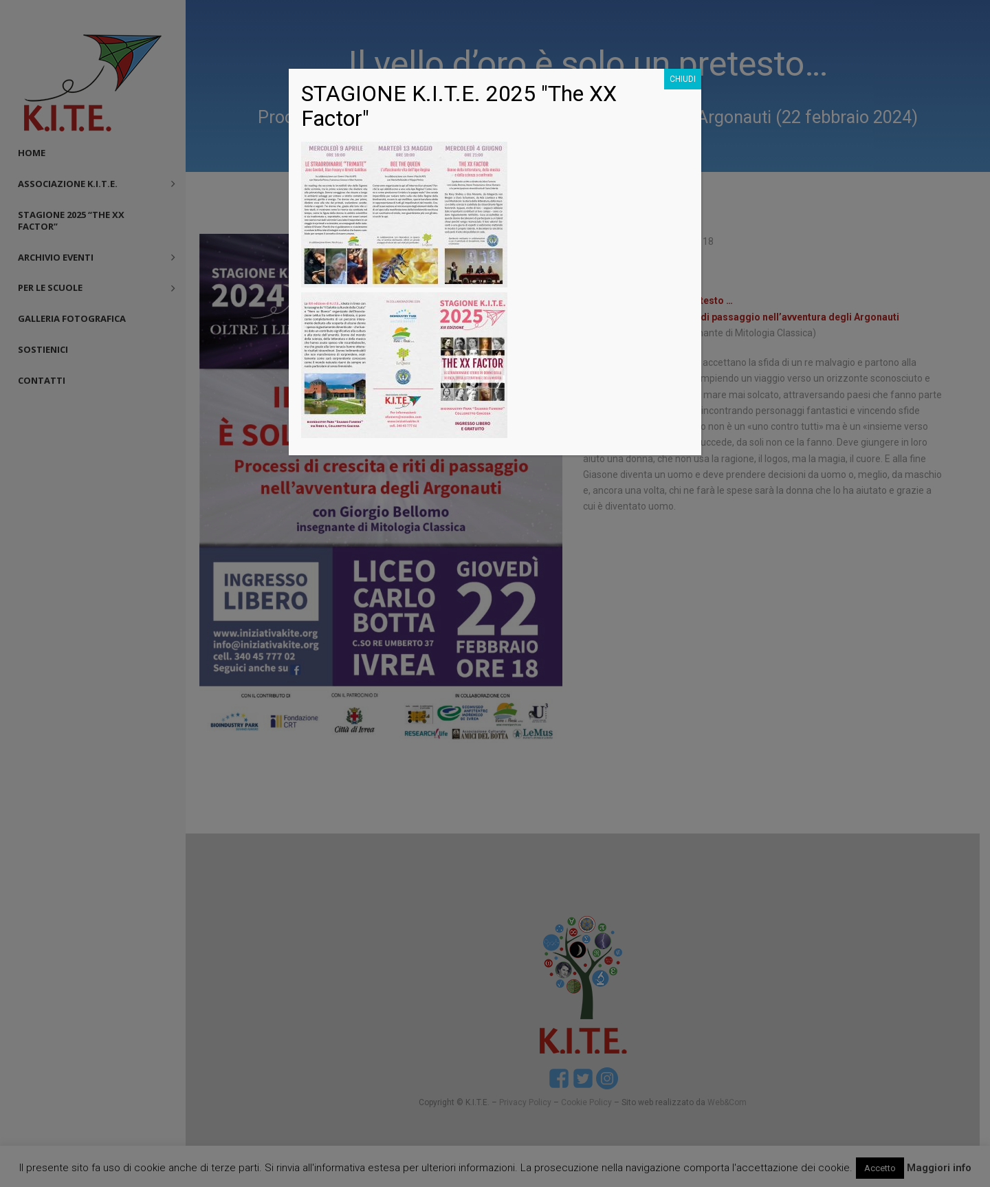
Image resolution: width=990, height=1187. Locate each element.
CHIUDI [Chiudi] (683, 79)
